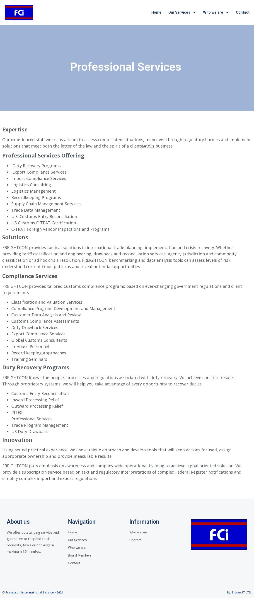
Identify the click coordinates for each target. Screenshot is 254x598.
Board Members (80, 555)
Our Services (182, 12)
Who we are (216, 12)
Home (156, 12)
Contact (242, 12)
